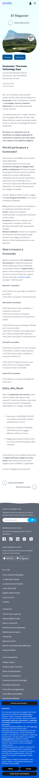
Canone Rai (6, 636)
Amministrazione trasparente (13, 627)
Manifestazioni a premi (11, 632)
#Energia (7, 57)
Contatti (5, 602)
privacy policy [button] (27, 714)
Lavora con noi (8, 597)
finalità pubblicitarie (8, 739)
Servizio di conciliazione (11, 676)
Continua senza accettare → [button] (19, 703)
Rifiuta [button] (10, 769)
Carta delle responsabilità (12, 694)
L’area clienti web (9, 588)
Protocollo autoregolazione (13, 689)
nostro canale (24, 277)
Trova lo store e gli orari (11, 614)
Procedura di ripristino (11, 685)
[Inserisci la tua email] (16, 520)
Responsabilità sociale (11, 618)
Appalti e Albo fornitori (11, 593)
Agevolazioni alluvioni (10, 698)
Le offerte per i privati (10, 579)
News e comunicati (9, 623)
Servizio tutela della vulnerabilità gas (16, 645)
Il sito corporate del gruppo (13, 575)
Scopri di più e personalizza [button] (19, 774)
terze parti (34, 726)
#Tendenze (20, 57)
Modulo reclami (8, 662)
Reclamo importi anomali (12, 667)
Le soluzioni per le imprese (12, 584)
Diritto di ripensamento (11, 671)
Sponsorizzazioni (8, 641)
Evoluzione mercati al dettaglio (14, 680)
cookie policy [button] (6, 724)
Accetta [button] (28, 769)
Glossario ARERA (9, 650)
